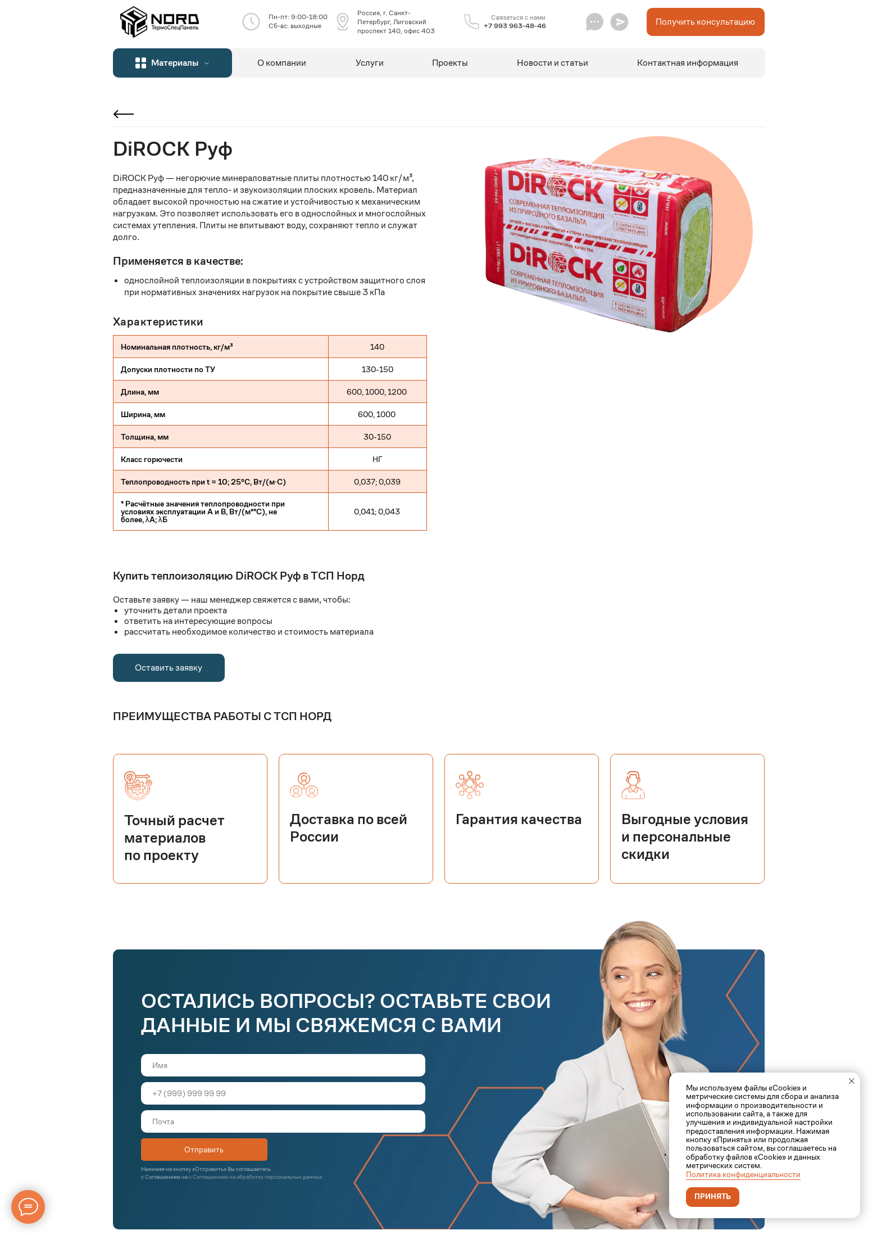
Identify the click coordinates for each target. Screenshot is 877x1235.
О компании (281, 63)
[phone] (283, 1093)
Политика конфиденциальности (743, 1174)
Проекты (450, 63)
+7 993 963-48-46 (515, 25)
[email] (283, 1121)
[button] (619, 21)
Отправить (204, 1149)
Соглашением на (167, 1176)
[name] (283, 1065)
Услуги (370, 63)
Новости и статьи (552, 63)
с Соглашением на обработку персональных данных (255, 1176)
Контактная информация (687, 63)
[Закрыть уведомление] (851, 1081)
